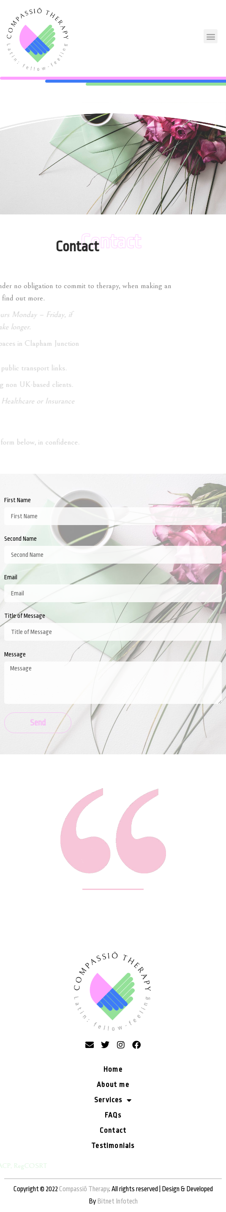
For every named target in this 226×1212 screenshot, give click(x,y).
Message (15, 654)
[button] (211, 36)
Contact (113, 1130)
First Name (17, 500)
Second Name (20, 538)
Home (113, 1069)
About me (113, 1085)
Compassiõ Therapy (84, 1189)
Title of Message (24, 615)
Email (10, 577)
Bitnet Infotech (117, 1201)
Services (113, 1100)
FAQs (113, 1115)
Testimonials (112, 1146)
